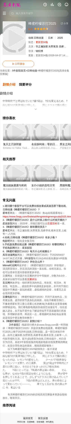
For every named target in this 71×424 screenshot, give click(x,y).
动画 (30, 37)
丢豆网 (6, 282)
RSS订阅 (21, 422)
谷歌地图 (40, 422)
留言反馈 (43, 418)
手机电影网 (9, 247)
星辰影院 (7, 223)
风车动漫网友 (10, 254)
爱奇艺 (6, 213)
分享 (64, 23)
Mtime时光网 (10, 265)
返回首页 (28, 418)
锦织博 (39, 51)
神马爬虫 (50, 422)
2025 (60, 37)
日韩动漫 (39, 37)
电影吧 (6, 240)
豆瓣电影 (7, 296)
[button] (11, 84)
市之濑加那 (42, 46)
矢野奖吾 (53, 46)
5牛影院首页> (19, 70)
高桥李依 (64, 46)
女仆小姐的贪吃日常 (43, 185)
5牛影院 (29, 258)
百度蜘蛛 (31, 422)
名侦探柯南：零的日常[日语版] (49, 144)
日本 (50, 37)
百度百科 (52, 223)
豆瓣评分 (32, 279)
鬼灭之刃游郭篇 (12, 144)
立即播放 (18, 63)
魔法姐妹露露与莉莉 (15, 185)
